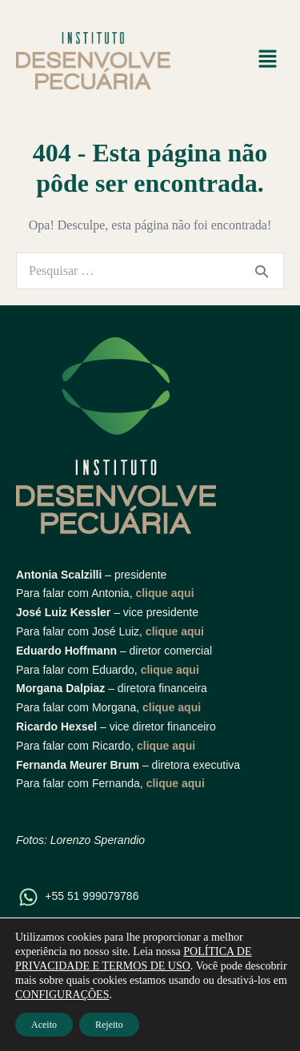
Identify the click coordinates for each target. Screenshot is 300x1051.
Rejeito (109, 1024)
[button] (268, 60)
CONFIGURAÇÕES (62, 995)
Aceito (44, 1024)
